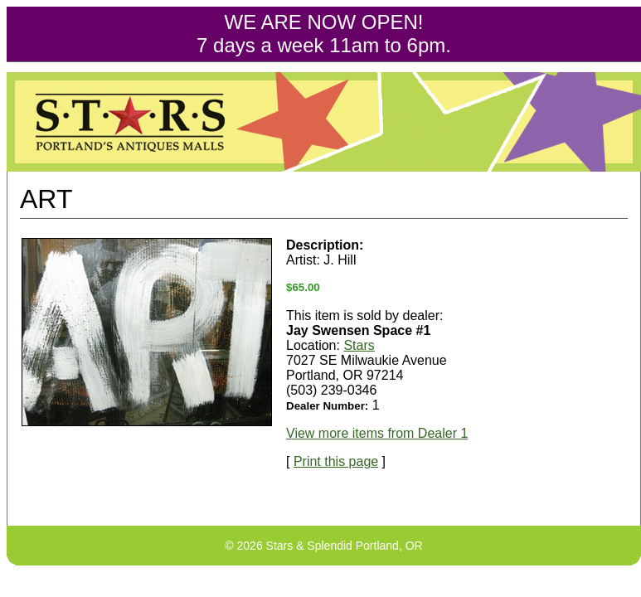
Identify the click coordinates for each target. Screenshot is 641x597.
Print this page (336, 461)
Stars (358, 345)
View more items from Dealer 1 (377, 433)
